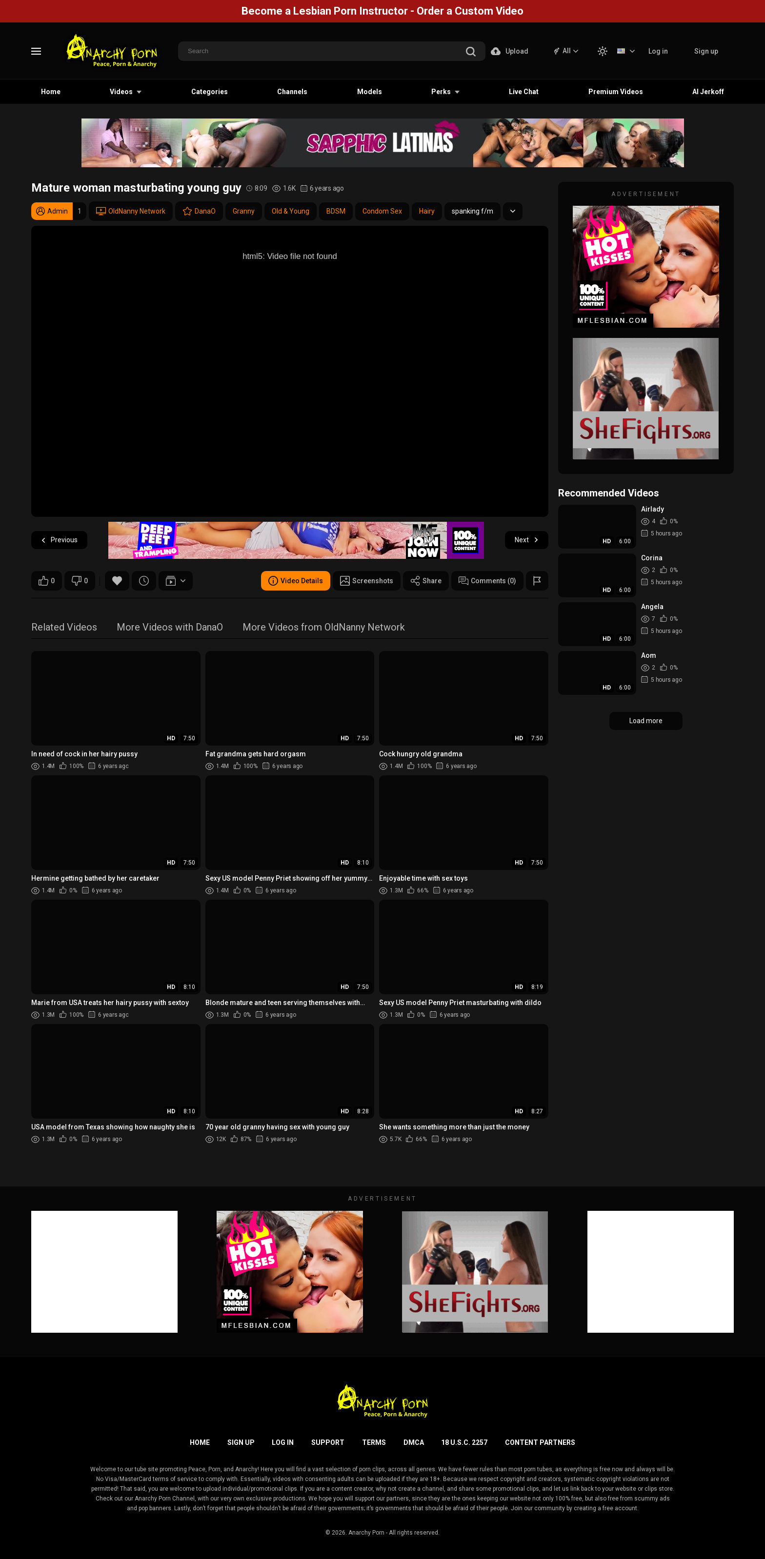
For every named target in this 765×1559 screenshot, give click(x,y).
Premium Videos (615, 92)
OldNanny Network (130, 211)
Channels (292, 92)
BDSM (335, 211)
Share (426, 581)
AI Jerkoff (708, 92)
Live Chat (524, 92)
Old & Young (290, 211)
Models (369, 92)
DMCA (413, 1442)
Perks (441, 92)
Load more (646, 721)
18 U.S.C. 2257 (464, 1442)
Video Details (295, 581)
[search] (471, 52)
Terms (374, 1442)
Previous (59, 540)
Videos (121, 92)
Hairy (427, 211)
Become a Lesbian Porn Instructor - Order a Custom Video (382, 11)
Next (527, 540)
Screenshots (366, 581)
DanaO (199, 211)
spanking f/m (472, 211)
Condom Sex (382, 211)
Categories (209, 92)
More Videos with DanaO (170, 628)
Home (50, 92)
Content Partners (540, 1442)
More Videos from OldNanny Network (323, 628)
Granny (244, 211)
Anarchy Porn (366, 1532)
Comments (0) (487, 581)
